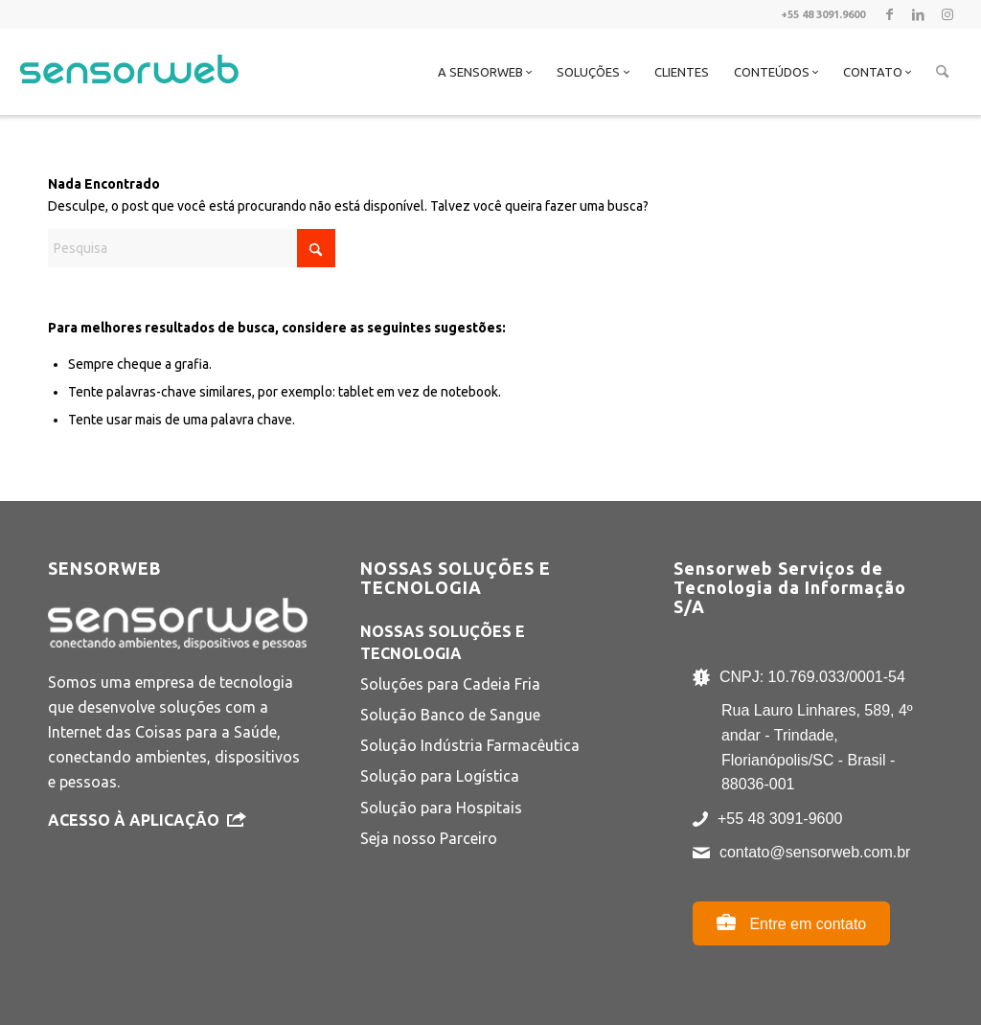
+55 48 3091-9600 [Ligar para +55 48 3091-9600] (780, 818)
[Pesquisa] (942, 72)
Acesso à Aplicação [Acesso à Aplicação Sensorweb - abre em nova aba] (147, 820)
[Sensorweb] (129, 96)
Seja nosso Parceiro (428, 838)
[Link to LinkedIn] (918, 14)
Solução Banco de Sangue (450, 714)
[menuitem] (484, 72)
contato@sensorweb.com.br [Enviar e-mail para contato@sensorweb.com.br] (814, 852)
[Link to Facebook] (889, 14)
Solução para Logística (439, 776)
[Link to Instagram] (947, 14)
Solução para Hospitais (441, 807)
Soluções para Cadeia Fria (450, 684)
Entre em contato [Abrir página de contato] (791, 922)
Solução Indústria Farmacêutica (470, 745)
